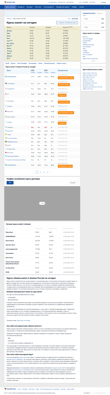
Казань (40, 63)
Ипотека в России (88, 85)
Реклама (25, 389)
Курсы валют (10, 7)
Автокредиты (49, 7)
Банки (81, 7)
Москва (13, 63)
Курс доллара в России (90, 75)
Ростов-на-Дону (87, 54)
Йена (9, 46)
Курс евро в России (89, 77)
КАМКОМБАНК (10, 77)
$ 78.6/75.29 (61, 2)
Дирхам (9, 56)
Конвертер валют (89, 13)
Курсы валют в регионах (90, 58)
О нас (19, 389)
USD (102, 23)
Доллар (9, 31)
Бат (8, 58)
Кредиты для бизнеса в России (92, 87)
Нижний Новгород (49, 63)
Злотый (9, 51)
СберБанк (9, 127)
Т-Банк (8, 134)
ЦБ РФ (7, 63)
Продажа (39, 72)
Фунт (8, 38)
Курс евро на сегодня (23, 320)
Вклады (30, 7)
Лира (9, 53)
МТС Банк (9, 152)
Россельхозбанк (11, 138)
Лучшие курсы (52, 2)
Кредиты (21, 7)
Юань (8, 36)
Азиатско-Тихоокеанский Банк (15, 160)
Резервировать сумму (65, 166)
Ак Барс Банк (10, 149)
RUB (102, 19)
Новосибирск (87, 46)
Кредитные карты (62, 7)
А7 (7, 94)
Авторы (63, 389)
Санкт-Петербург (22, 63)
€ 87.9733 (92, 2)
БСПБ (7, 145)
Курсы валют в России (90, 73)
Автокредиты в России (90, 83)
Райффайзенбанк (11, 142)
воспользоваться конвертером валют (23, 370)
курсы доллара (24, 357)
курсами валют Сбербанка (15, 359)
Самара (85, 50)
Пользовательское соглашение (50, 389)
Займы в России (88, 89)
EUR (102, 27)
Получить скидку (64, 84)
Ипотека (38, 7)
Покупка (33, 72)
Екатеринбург (33, 63)
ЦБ (80, 2)
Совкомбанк (10, 83)
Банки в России (87, 79)
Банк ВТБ (9, 131)
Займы (74, 7)
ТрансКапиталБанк (12, 156)
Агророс (8, 106)
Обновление (63, 70)
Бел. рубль (10, 43)
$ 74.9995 (85, 2)
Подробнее (62, 95)
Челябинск (86, 52)
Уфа (84, 56)
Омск (84, 48)
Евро (8, 33)
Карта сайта (70, 389)
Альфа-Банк (9, 89)
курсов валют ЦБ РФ (59, 368)
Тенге (9, 41)
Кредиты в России (88, 81)
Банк (9, 70)
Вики (37, 389)
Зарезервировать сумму (66, 78)
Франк (9, 48)
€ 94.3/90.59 (69, 2)
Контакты (32, 389)
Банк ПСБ (9, 111)
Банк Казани (10, 117)
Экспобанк (9, 101)
